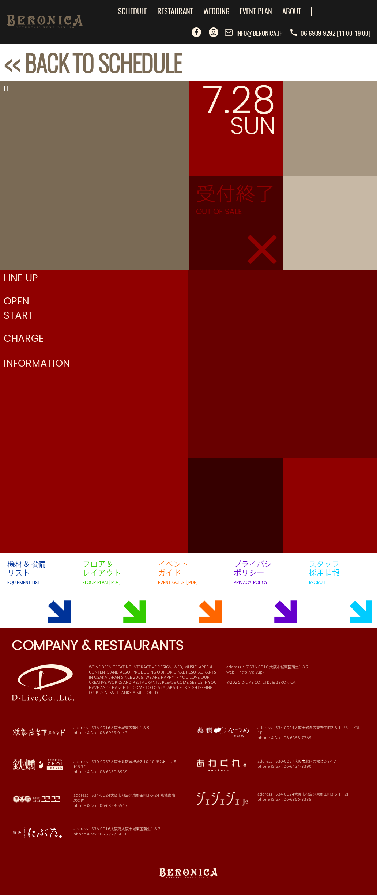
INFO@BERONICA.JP (254, 33)
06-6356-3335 (298, 799)
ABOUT (291, 10)
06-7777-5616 (114, 834)
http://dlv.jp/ (251, 672)
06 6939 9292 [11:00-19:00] (330, 33)
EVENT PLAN (256, 10)
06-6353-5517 (114, 805)
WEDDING (216, 10)
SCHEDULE (132, 10)
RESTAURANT (175, 10)
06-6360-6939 (114, 772)
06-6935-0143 (114, 733)
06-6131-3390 (298, 766)
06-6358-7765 (298, 738)
